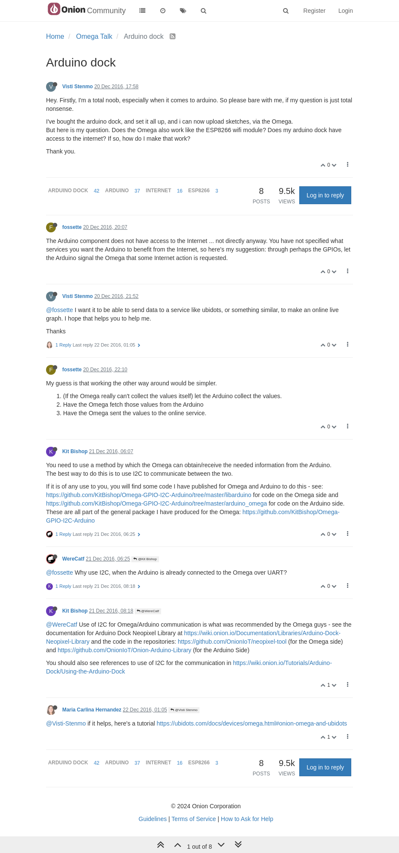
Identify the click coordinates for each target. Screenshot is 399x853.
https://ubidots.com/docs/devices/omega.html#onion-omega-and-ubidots (251, 723)
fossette (72, 227)
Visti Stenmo (77, 87)
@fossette (59, 310)
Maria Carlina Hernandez (91, 710)
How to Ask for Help (247, 818)
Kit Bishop (74, 451)
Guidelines (153, 818)
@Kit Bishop (144, 559)
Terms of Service (193, 818)
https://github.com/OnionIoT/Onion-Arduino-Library (124, 650)
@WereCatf (148, 611)
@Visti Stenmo (184, 710)
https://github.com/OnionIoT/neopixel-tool (232, 641)
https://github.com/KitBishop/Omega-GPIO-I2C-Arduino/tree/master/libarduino (149, 495)
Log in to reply (325, 195)
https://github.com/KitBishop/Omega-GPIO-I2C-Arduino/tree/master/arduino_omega (156, 503)
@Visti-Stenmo (66, 723)
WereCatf (73, 559)
